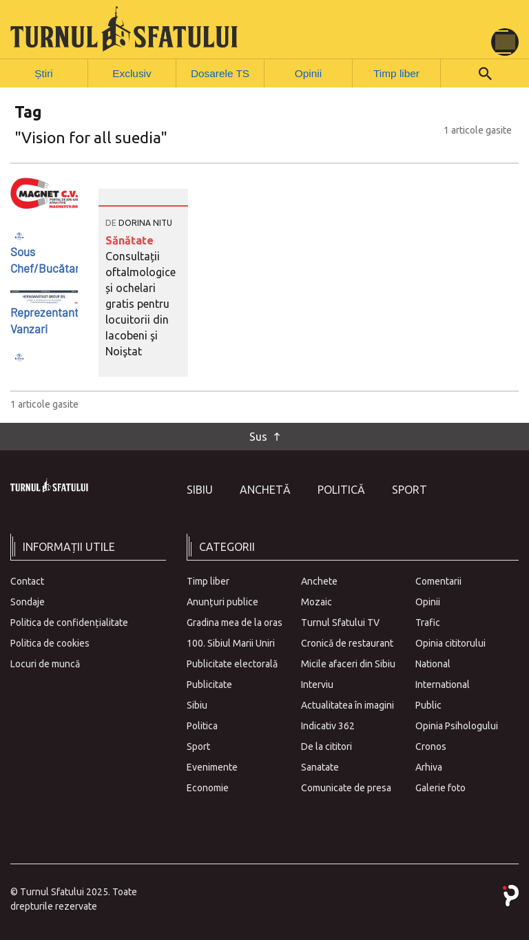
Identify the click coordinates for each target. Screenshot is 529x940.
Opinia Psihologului (456, 724)
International (442, 683)
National (432, 662)
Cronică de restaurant (347, 641)
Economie (208, 786)
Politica (202, 724)
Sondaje (27, 600)
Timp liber (397, 72)
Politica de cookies (50, 641)
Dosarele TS (220, 72)
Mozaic (316, 600)
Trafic (427, 621)
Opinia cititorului (450, 641)
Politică (341, 489)
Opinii (308, 72)
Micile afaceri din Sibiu (348, 662)
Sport (409, 489)
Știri (44, 72)
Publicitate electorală (232, 662)
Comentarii (438, 579)
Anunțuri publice (222, 600)
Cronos (430, 745)
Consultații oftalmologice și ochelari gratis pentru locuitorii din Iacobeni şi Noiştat (140, 303)
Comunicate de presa (346, 786)
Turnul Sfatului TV (340, 621)
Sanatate (320, 765)
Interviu (317, 683)
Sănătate (129, 239)
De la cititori (326, 745)
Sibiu (200, 489)
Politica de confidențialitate (69, 621)
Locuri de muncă (45, 662)
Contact (27, 579)
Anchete (319, 579)
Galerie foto (440, 786)
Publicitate (209, 683)
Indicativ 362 (328, 724)
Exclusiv (132, 72)
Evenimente (212, 765)
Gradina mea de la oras (234, 621)
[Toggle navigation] (505, 42)
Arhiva (428, 765)
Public (428, 703)
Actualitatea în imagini (347, 703)
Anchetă (265, 489)
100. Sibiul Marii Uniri (231, 641)
